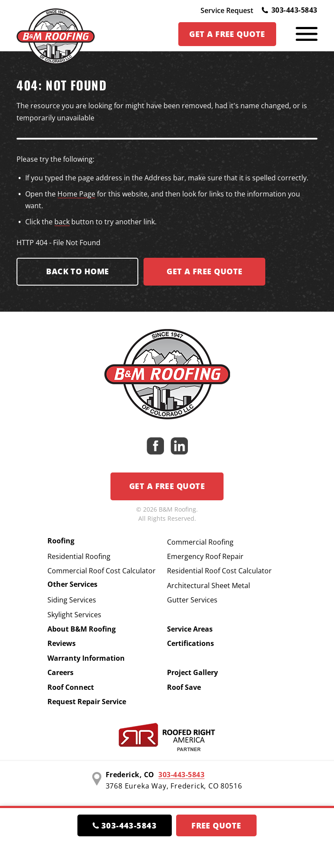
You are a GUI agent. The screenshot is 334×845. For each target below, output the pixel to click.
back (62, 221)
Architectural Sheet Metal (208, 585)
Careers (60, 672)
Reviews (61, 643)
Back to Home (77, 271)
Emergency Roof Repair (205, 556)
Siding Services (71, 600)
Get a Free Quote (167, 486)
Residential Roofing (78, 556)
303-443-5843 (289, 10)
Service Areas (190, 629)
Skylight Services (74, 614)
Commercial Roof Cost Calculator (101, 571)
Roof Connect (70, 687)
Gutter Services (192, 600)
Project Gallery (192, 672)
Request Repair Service (86, 701)
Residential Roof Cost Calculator (219, 571)
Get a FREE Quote (204, 271)
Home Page (76, 194)
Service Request (226, 10)
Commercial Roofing (200, 542)
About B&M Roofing (81, 629)
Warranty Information (86, 658)
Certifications (190, 643)
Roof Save (184, 687)
